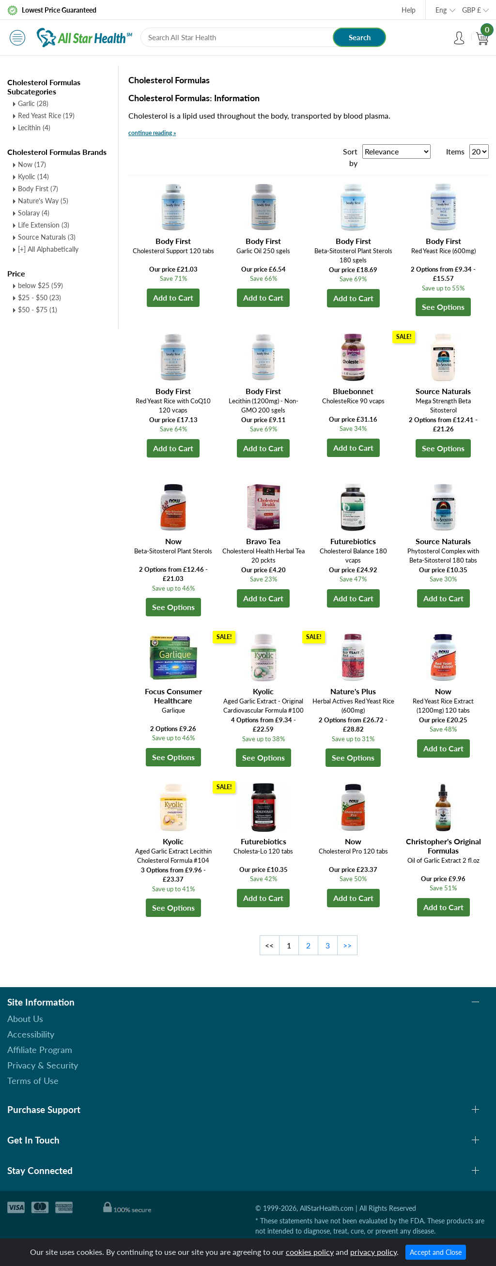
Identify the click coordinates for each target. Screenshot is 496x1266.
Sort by (350, 157)
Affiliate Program (39, 1049)
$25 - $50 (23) (39, 297)
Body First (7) (38, 188)
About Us (25, 1018)
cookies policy (310, 1251)
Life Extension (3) (43, 225)
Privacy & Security (42, 1065)
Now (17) (32, 164)
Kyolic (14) (33, 176)
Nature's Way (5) (43, 201)
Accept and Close (436, 1252)
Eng (441, 10)
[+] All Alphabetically (48, 249)
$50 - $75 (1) (37, 309)
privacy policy (373, 1251)
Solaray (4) (33, 213)
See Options (443, 306)
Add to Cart (173, 297)
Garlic (33, 103)
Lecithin (34, 127)
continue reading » (152, 133)
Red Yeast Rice (46, 115)
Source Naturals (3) (47, 237)
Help (409, 10)
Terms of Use (33, 1080)
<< (269, 945)
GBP (471, 10)
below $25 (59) (40, 285)
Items (455, 151)
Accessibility (30, 1034)
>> (347, 945)
